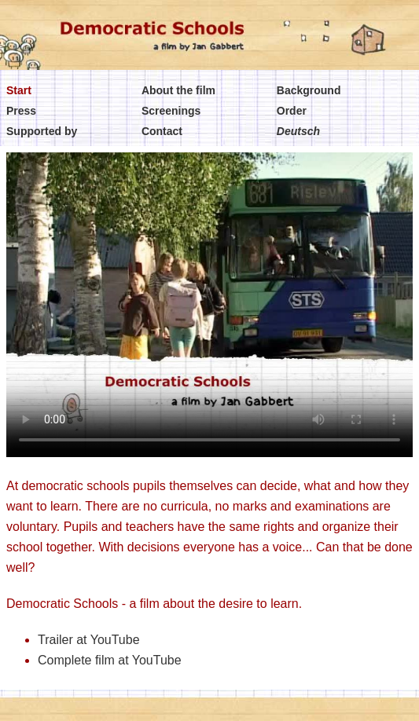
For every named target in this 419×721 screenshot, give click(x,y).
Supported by (41, 131)
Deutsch (298, 131)
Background (309, 90)
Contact (162, 131)
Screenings (171, 110)
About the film (178, 90)
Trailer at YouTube (89, 639)
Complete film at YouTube (110, 660)
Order (292, 110)
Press (21, 110)
